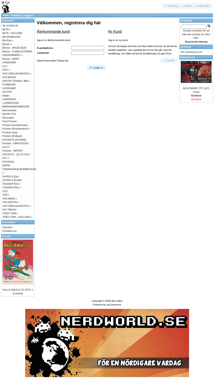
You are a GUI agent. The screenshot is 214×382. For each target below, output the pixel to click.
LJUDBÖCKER (10, 103)
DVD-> (6, 69)
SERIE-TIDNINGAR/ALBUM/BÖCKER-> (19, 169)
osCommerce (114, 304)
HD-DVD (7, 91)
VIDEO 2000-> (10, 213)
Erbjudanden (187, 57)
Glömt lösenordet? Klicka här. (53, 60)
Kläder (6, 95)
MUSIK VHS (9, 114)
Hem (5, 15)
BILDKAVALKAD (11, 36)
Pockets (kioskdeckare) (15, 125)
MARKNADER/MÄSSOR (15, 106)
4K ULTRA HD (10, 25)
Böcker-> (7, 44)
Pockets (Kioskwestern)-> (16, 128)
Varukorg (185, 46)
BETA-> (6, 29)
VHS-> (6, 194)
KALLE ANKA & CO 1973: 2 (18, 289)
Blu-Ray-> (7, 40)
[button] (171, 5)
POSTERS (8, 161)
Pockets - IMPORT (12, 150)
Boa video (116, 301)
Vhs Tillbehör (9, 209)
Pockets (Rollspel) (12, 136)
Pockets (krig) (9, 132)
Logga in (28, 15)
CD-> (5, 66)
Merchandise (9, 110)
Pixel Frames (9, 121)
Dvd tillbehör (9, 77)
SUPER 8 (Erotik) (12, 180)
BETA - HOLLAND (12, 33)
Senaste (6, 236)
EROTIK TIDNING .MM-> (16, 81)
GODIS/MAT (9, 88)
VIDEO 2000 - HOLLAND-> (17, 217)
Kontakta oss (9, 231)
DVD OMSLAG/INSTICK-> (16, 73)
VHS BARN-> (9, 198)
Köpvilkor (7, 227)
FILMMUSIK (9, 84)
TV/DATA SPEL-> (11, 187)
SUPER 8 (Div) (10, 176)
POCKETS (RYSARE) (14, 139)
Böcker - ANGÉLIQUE (14, 47)
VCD (5, 191)
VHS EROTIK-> (11, 202)
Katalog (15, 15)
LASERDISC (9, 99)
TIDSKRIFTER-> (11, 184)
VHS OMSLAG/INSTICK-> (16, 206)
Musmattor (8, 117)
